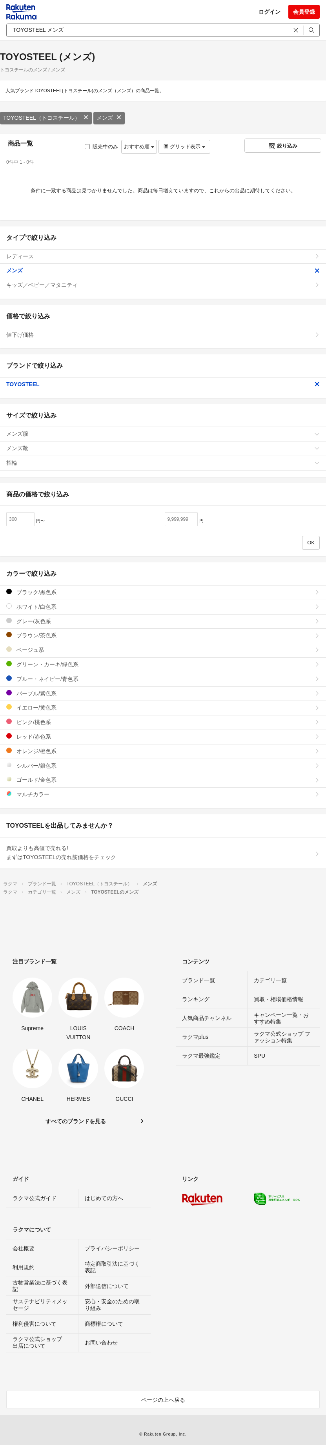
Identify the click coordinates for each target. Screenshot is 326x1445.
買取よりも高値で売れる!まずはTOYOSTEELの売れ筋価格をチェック (163, 853)
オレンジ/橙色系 (163, 751)
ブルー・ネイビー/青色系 (163, 678)
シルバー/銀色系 (163, 765)
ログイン (269, 12)
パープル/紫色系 (163, 693)
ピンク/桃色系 (163, 722)
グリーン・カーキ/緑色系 (163, 664)
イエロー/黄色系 (163, 707)
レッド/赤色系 (163, 736)
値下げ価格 (163, 335)
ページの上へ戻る (163, 1400)
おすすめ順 (139, 147)
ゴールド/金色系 (163, 779)
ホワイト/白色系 (163, 606)
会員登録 (304, 12)
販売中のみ (101, 147)
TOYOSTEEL (163, 384)
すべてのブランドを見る (76, 1121)
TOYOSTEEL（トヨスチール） (46, 118)
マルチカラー (163, 794)
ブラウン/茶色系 (163, 635)
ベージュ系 (163, 649)
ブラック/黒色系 (163, 592)
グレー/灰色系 (163, 621)
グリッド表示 (184, 147)
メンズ (109, 118)
